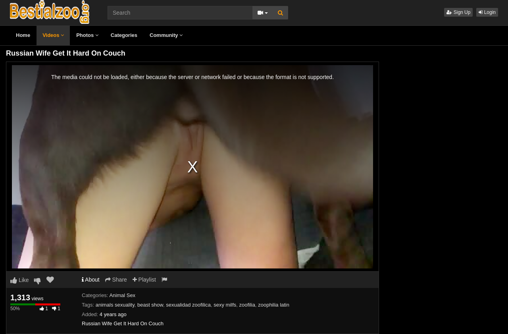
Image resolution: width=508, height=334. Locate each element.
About (91, 279)
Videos (53, 35)
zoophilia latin (273, 305)
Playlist (144, 279)
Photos (87, 35)
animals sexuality (115, 305)
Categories (124, 35)
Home (23, 35)
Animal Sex (122, 295)
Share (116, 279)
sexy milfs (225, 305)
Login (487, 12)
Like (19, 280)
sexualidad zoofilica (188, 305)
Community (166, 35)
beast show (150, 305)
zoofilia (247, 305)
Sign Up (458, 12)
